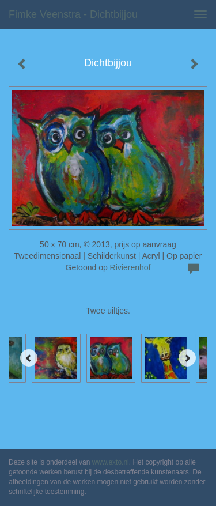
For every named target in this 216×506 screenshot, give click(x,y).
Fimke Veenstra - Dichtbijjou (73, 14)
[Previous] (28, 358)
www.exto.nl (110, 462)
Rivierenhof (130, 267)
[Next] (187, 358)
